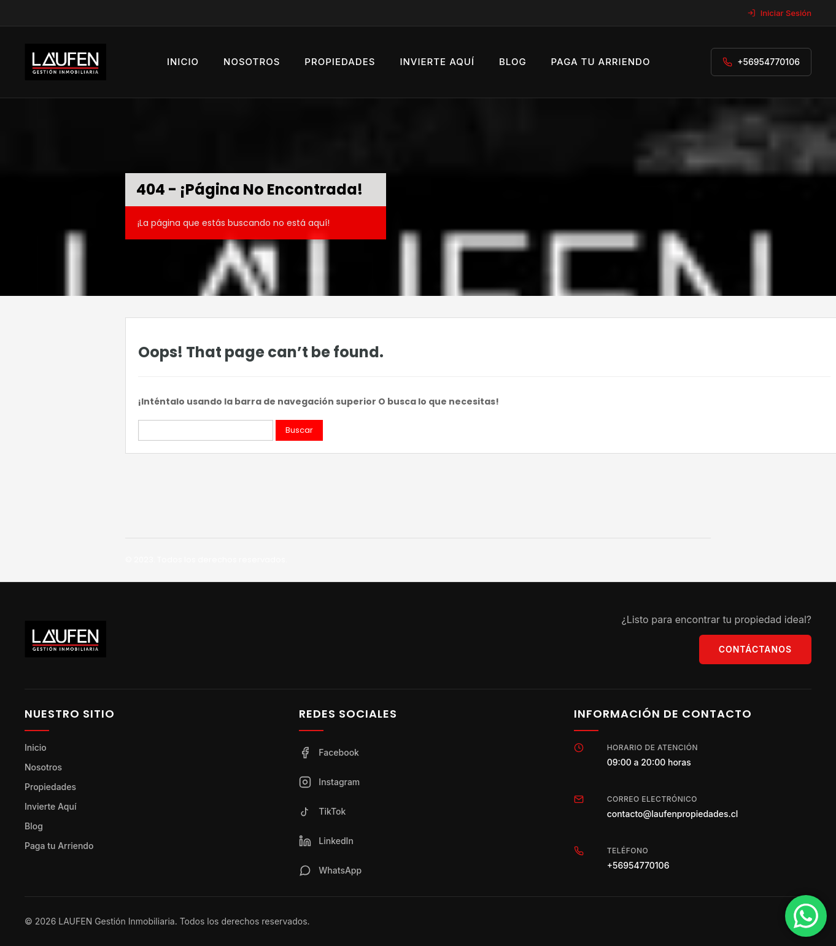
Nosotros (251, 62)
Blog (513, 62)
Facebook (329, 752)
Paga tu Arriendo (59, 845)
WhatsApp (330, 870)
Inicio (183, 62)
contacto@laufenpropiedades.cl (672, 813)
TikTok (322, 811)
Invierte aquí (437, 62)
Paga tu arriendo (601, 62)
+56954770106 (768, 61)
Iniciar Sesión (779, 13)
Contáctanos (755, 649)
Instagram (329, 782)
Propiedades (339, 62)
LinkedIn (326, 841)
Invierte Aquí (50, 806)
